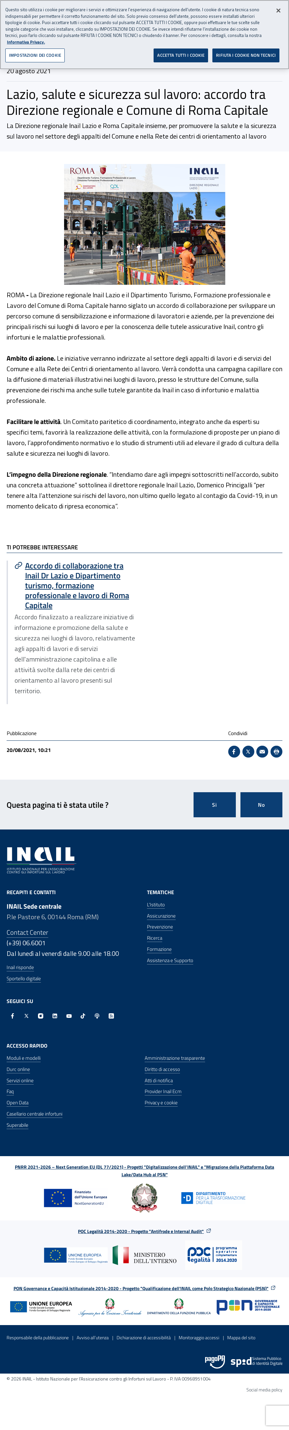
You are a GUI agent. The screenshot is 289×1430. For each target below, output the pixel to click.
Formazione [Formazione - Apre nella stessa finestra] (159, 949)
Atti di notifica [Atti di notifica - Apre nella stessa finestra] (159, 1080)
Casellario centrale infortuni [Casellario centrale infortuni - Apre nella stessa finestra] (34, 1114)
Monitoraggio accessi (199, 1337)
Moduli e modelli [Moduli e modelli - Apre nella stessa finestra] (24, 1058)
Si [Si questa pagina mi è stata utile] (214, 805)
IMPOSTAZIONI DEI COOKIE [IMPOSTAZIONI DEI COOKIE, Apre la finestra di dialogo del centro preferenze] (35, 55)
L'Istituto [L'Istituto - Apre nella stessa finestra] (156, 904)
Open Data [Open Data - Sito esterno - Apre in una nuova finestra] (17, 1102)
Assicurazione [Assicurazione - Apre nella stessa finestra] (161, 916)
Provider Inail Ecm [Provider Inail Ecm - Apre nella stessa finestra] (163, 1091)
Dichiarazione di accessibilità (144, 1337)
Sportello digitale (24, 978)
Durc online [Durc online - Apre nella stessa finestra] (18, 1069)
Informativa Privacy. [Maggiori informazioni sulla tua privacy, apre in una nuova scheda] (26, 42)
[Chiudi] (278, 10)
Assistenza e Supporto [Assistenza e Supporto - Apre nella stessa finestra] (170, 960)
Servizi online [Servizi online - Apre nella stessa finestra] (20, 1080)
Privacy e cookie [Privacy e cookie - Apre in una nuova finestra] (161, 1102)
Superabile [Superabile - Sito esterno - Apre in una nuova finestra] (17, 1125)
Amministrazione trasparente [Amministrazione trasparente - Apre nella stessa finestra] (175, 1058)
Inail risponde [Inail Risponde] (20, 967)
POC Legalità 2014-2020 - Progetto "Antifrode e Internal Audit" (141, 1231)
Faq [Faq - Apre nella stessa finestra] (10, 1091)
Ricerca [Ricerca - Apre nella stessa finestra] (154, 938)
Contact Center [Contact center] (27, 932)
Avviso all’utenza (93, 1337)
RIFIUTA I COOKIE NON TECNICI (246, 55)
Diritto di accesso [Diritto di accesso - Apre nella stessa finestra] (162, 1069)
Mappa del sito (241, 1337)
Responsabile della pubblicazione (38, 1337)
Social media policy (264, 1389)
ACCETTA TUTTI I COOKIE (180, 55)
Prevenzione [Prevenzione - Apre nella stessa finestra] (160, 926)
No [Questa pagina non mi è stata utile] (261, 805)
